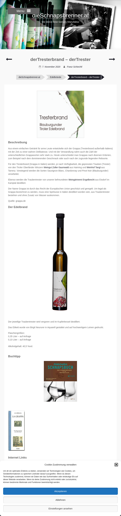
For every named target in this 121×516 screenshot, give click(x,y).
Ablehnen (60, 500)
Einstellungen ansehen (60, 508)
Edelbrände (55, 77)
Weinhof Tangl (94, 167)
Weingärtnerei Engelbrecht (81, 179)
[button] (116, 464)
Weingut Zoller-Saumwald (56, 167)
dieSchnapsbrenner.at (60, 15)
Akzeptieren (60, 491)
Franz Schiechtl (74, 67)
